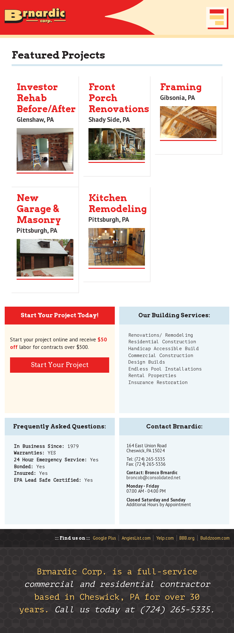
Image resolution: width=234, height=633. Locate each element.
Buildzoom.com (215, 538)
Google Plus (104, 538)
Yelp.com (165, 538)
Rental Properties (152, 375)
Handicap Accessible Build (163, 348)
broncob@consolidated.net (153, 477)
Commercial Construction (160, 355)
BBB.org (186, 538)
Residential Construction (162, 341)
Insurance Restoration (158, 382)
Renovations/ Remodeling (160, 335)
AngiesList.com (136, 538)
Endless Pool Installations (165, 368)
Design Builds (146, 362)
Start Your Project (59, 365)
